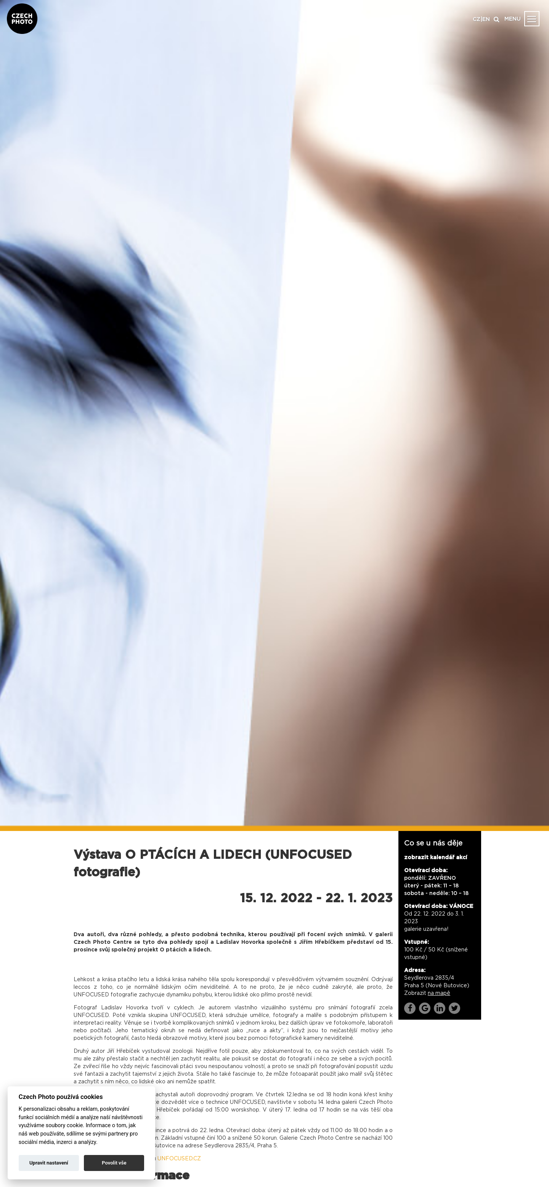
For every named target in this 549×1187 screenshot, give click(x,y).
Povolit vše (114, 1163)
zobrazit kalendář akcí (435, 857)
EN (486, 19)
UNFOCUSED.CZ (179, 1158)
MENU (512, 19)
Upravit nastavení (48, 1163)
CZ (476, 19)
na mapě (439, 993)
